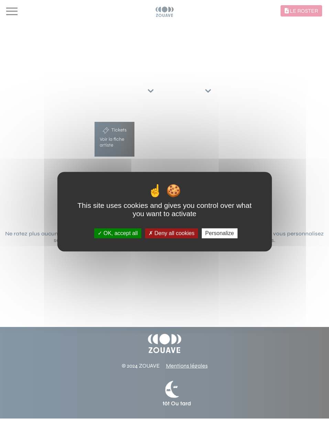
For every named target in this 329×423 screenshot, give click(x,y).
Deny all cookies (172, 233)
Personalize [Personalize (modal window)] (219, 233)
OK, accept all (118, 233)
